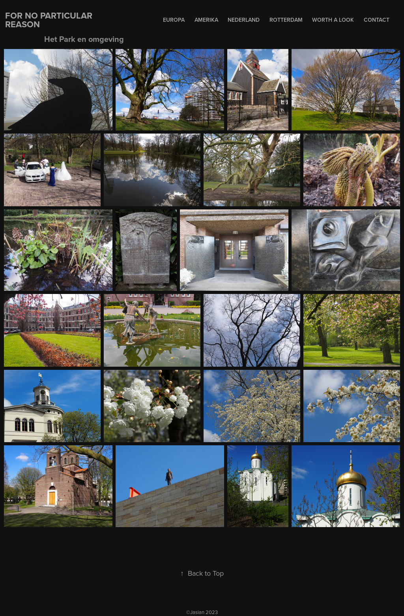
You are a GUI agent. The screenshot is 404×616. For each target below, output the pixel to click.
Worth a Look (333, 20)
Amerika (206, 20)
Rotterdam (286, 20)
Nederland (244, 20)
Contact (376, 20)
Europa (174, 20)
